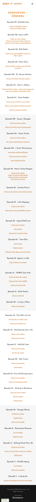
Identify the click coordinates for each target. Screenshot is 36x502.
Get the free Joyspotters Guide (18, 233)
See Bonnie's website (18, 414)
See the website (18, 432)
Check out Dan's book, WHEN (18, 281)
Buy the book (18, 466)
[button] (32, 3)
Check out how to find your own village (18, 102)
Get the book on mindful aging (18, 319)
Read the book (18, 400)
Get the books (18, 367)
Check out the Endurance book (18, 382)
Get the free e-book (18, 353)
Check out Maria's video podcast (18, 175)
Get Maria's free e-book (18, 179)
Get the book (18, 229)
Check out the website (18, 173)
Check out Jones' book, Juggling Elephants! (18, 43)
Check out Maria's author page (18, 177)
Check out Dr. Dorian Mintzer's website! (18, 78)
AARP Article (18, 455)
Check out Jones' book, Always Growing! (18, 41)
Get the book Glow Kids (18, 160)
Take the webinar (18, 396)
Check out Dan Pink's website (18, 277)
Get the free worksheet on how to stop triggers (18, 480)
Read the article (18, 248)
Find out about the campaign (18, 262)
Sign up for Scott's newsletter (18, 156)
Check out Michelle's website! (18, 26)
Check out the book (18, 295)
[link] (12, 4)
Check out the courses (18, 338)
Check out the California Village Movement (18, 106)
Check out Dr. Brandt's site (18, 323)
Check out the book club (18, 285)
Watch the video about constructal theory (18, 252)
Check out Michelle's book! (18, 28)
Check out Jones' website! (18, 39)
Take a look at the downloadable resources (18, 210)
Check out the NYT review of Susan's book (18, 127)
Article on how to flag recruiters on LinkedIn (18, 451)
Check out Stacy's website (18, 392)
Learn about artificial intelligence (18, 152)
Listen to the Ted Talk (18, 422)
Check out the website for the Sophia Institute (18, 192)
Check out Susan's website (18, 123)
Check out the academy (18, 378)
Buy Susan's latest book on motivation (18, 142)
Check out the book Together (18, 110)
